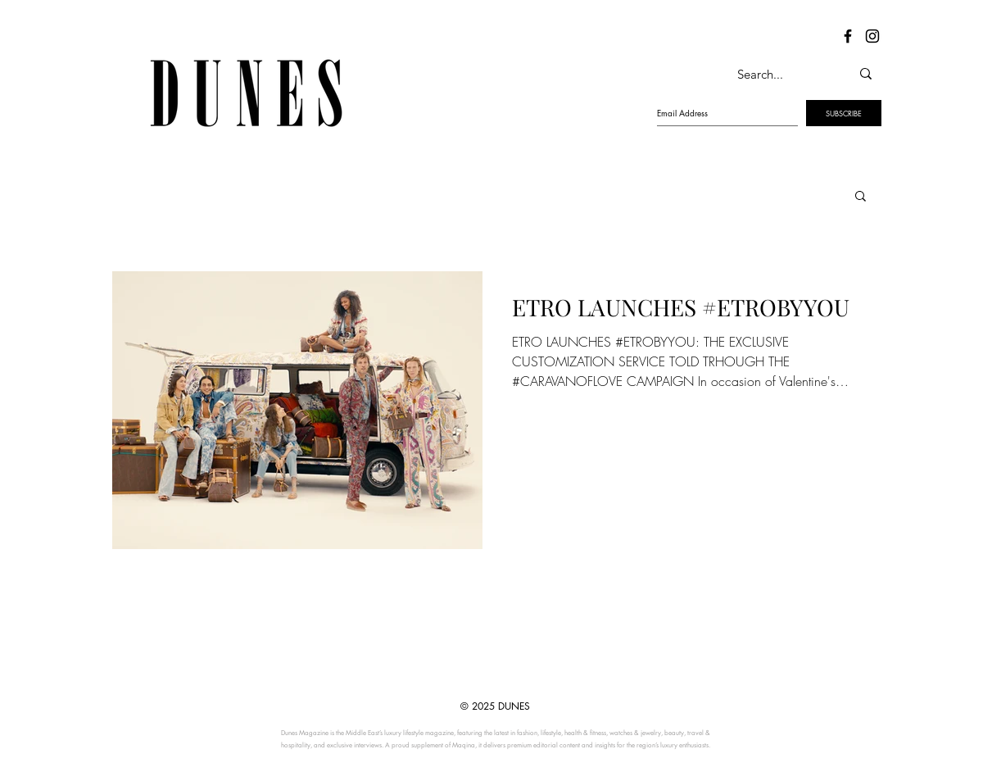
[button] (860, 197)
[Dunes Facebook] (848, 36)
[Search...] (776, 73)
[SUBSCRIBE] (843, 113)
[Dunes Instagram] (872, 36)
